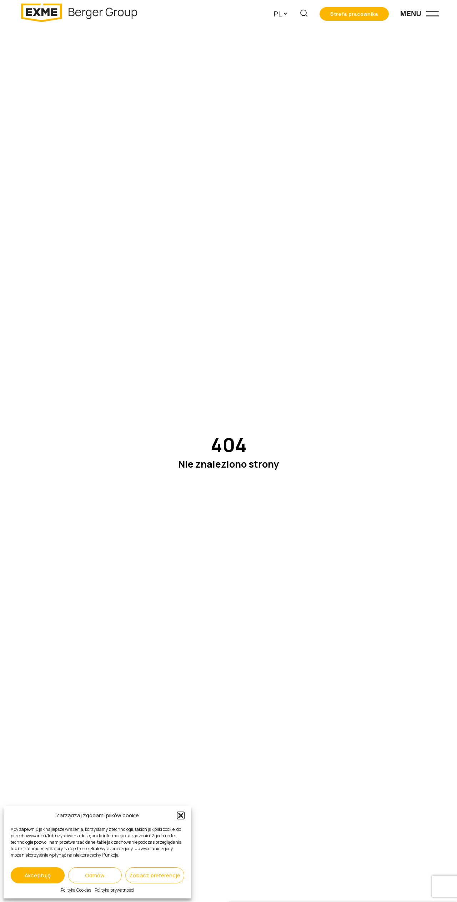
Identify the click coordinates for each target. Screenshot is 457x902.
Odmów (95, 875)
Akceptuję (38, 875)
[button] (180, 815)
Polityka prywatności (114, 890)
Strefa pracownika (354, 14)
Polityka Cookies (76, 890)
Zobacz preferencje (154, 875)
